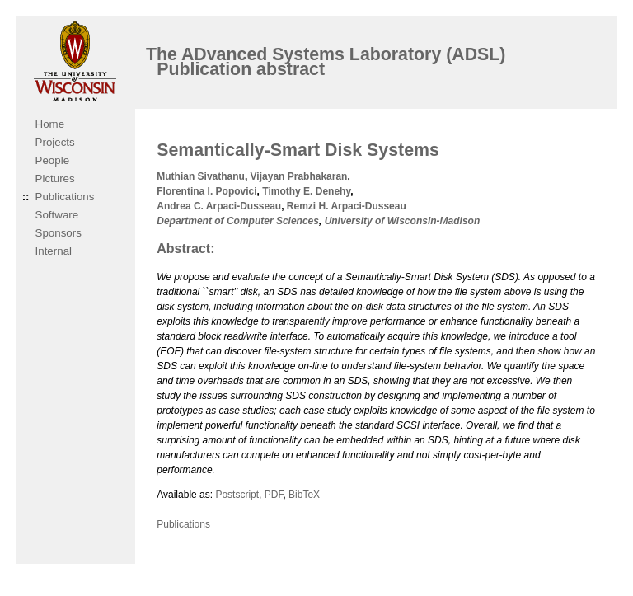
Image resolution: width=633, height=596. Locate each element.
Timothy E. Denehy (306, 191)
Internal (53, 251)
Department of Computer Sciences (238, 221)
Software (57, 215)
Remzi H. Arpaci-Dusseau (346, 206)
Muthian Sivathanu (201, 176)
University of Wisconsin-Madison (403, 221)
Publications (65, 196)
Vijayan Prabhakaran (299, 176)
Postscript (237, 494)
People (52, 160)
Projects (55, 142)
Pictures (55, 178)
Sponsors (58, 233)
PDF (274, 494)
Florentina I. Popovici (206, 191)
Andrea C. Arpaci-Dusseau (219, 206)
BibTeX (304, 494)
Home (50, 124)
